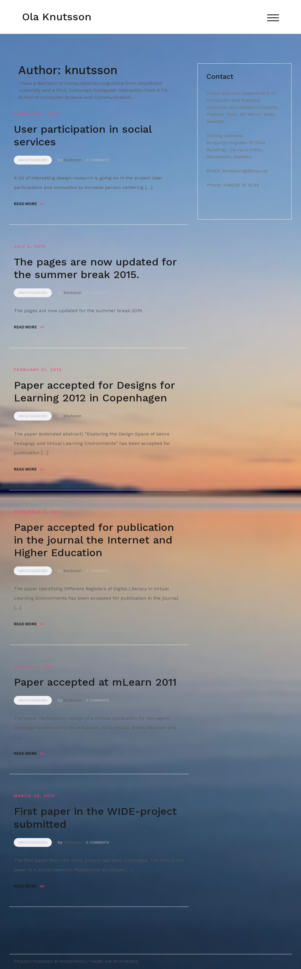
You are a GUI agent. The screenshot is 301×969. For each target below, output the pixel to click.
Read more (29, 204)
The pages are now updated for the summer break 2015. (95, 268)
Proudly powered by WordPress (49, 961)
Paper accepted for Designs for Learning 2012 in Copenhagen (94, 391)
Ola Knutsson (57, 17)
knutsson (73, 159)
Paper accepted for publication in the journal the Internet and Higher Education (94, 540)
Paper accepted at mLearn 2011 (95, 682)
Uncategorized (32, 160)
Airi (108, 961)
